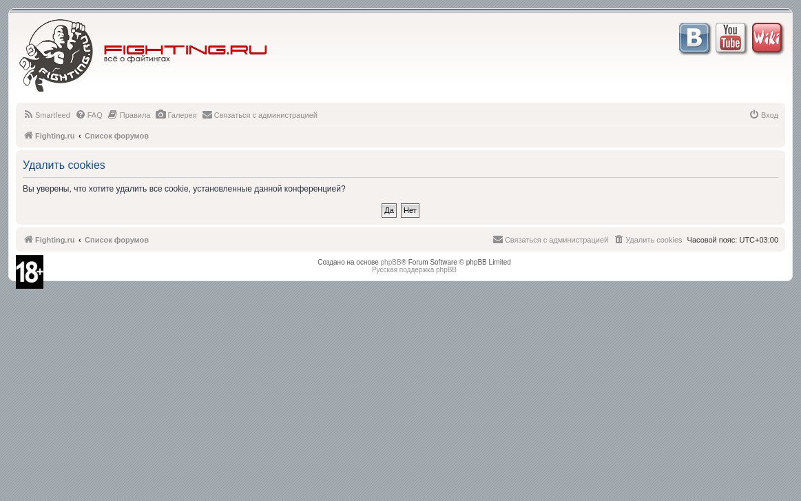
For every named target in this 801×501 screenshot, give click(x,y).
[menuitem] (46, 115)
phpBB (391, 262)
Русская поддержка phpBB (414, 270)
